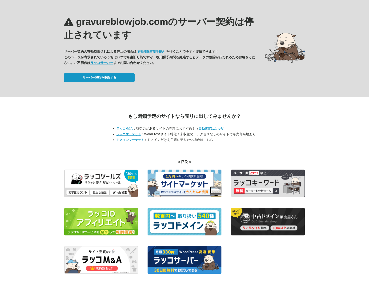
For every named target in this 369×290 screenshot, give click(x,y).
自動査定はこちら (211, 128)
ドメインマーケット (130, 140)
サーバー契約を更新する (99, 77)
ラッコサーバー (101, 63)
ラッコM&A (124, 128)
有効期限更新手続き (151, 51)
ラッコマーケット (128, 134)
